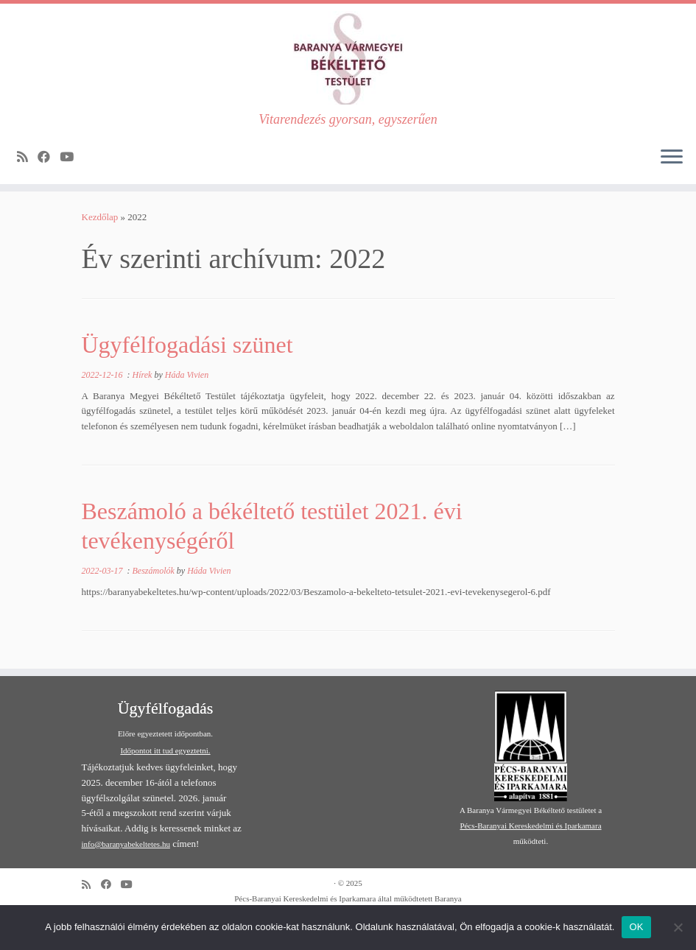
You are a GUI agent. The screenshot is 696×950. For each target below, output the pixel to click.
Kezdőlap (100, 216)
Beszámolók (155, 571)
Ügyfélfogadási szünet (187, 344)
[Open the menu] (672, 158)
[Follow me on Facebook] (49, 157)
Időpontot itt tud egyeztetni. (165, 750)
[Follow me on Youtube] (71, 157)
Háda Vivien (186, 375)
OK (636, 926)
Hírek (144, 375)
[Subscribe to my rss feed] (27, 157)
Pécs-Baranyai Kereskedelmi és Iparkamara (530, 825)
